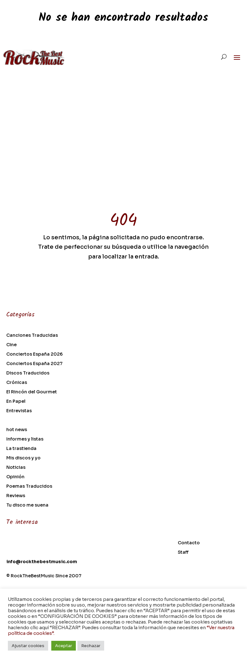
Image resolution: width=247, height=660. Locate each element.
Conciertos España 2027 (34, 363)
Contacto (189, 543)
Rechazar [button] (90, 645)
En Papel (15, 401)
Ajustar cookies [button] (28, 645)
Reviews (15, 495)
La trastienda (21, 448)
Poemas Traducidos (29, 486)
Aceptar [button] (63, 645)
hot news (16, 429)
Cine (11, 344)
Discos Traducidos (27, 373)
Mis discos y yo (23, 458)
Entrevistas (19, 410)
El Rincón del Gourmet (31, 392)
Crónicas (16, 382)
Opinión (15, 477)
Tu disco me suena (27, 505)
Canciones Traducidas (32, 335)
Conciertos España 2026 (34, 354)
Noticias (15, 467)
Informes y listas (24, 439)
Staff (183, 552)
